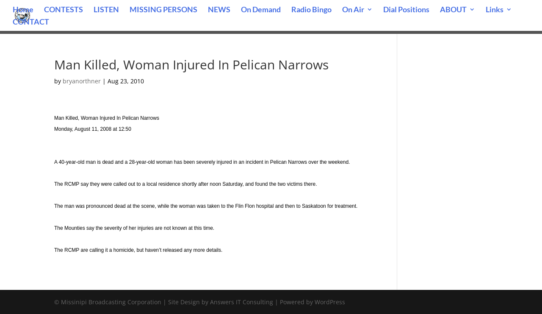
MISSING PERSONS (163, 10)
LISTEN (106, 10)
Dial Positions (406, 10)
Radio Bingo (311, 10)
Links (494, 10)
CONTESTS (63, 10)
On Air (353, 10)
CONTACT (31, 22)
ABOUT (453, 10)
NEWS (219, 10)
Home (23, 10)
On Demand (261, 10)
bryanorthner (82, 81)
